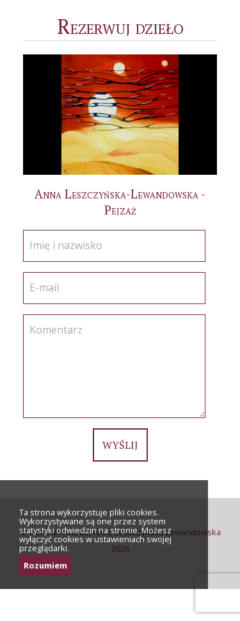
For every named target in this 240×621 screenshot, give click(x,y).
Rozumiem (45, 565)
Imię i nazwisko (65, 245)
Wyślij (120, 445)
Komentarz (56, 330)
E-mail (44, 287)
